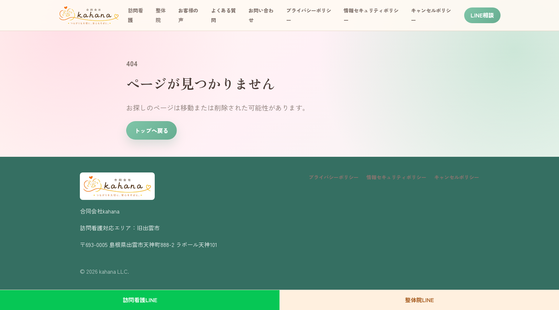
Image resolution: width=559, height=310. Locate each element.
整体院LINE (419, 299)
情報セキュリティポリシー (396, 177)
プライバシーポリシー (334, 177)
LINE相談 (482, 15)
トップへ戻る (151, 130)
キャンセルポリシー (456, 177)
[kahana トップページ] (88, 15)
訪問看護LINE (140, 299)
